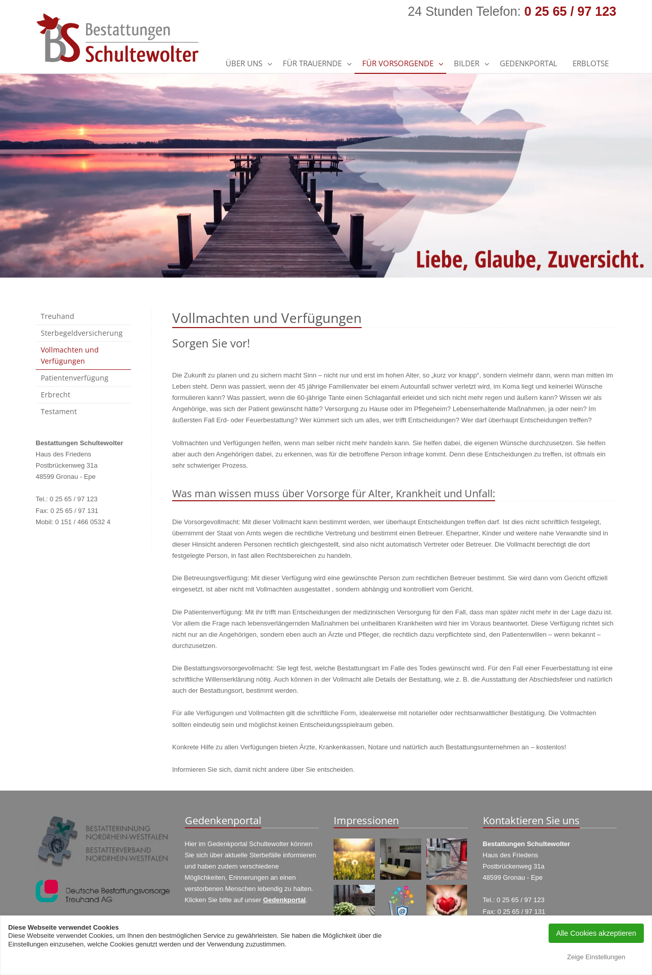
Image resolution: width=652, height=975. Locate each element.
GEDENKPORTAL (528, 63)
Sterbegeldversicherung (82, 333)
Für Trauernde (312, 63)
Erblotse (591, 63)
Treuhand (57, 316)
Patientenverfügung (74, 378)
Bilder (466, 63)
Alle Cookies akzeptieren (596, 933)
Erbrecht (55, 394)
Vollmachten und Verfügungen (70, 355)
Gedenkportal (284, 900)
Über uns (244, 63)
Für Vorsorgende (397, 63)
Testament (59, 411)
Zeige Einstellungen (596, 957)
